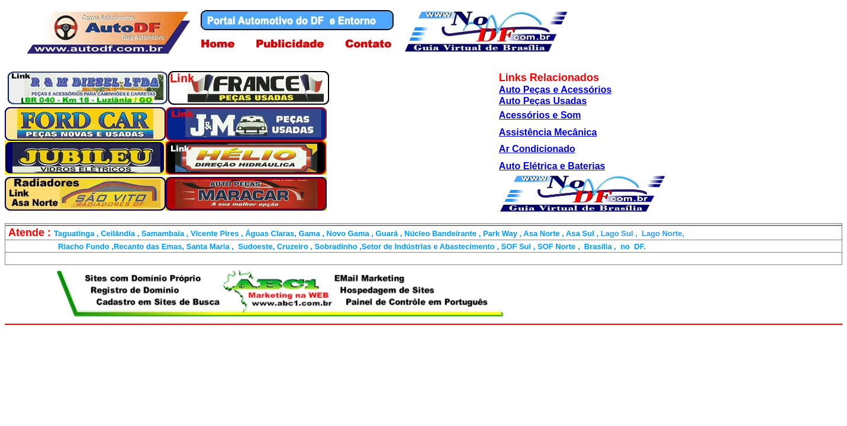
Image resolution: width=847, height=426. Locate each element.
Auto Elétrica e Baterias (552, 166)
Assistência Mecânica (548, 132)
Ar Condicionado (537, 149)
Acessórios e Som (540, 115)
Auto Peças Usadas (543, 101)
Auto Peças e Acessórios (555, 90)
